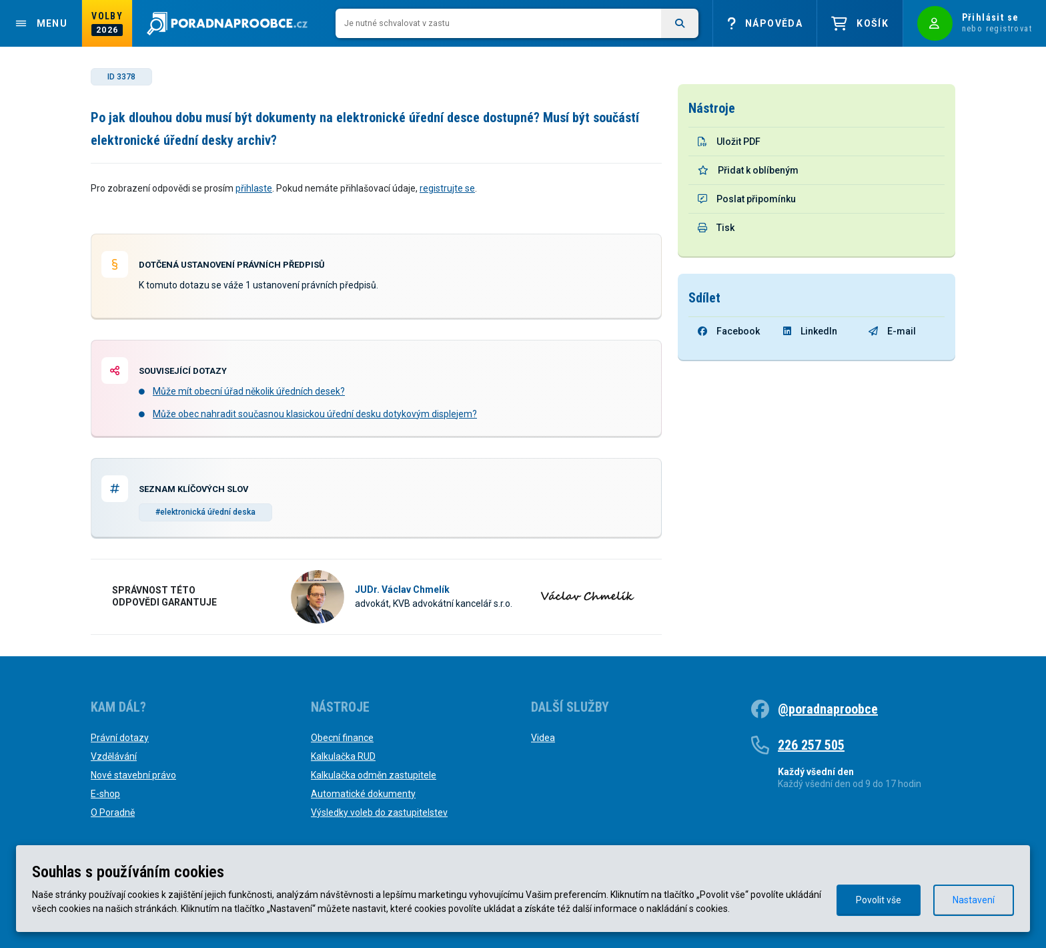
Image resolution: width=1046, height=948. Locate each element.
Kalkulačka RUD (343, 756)
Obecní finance (342, 737)
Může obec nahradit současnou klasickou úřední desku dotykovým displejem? (315, 414)
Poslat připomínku (747, 199)
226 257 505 (811, 745)
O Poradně (113, 812)
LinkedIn (810, 331)
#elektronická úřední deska (205, 512)
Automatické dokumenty (363, 793)
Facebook (729, 331)
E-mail (892, 331)
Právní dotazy (120, 737)
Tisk (716, 227)
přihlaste (253, 188)
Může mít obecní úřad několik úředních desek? (249, 391)
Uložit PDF (729, 141)
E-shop (105, 793)
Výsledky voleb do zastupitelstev (379, 812)
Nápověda (765, 24)
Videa (543, 737)
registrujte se (447, 188)
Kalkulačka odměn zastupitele (373, 775)
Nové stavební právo (133, 775)
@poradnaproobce (828, 709)
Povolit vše (878, 900)
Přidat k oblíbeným (748, 170)
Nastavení (974, 900)
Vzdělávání (114, 756)
